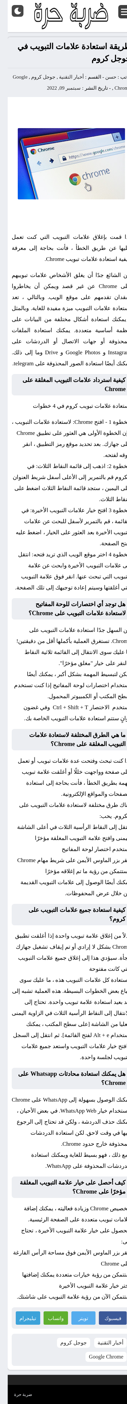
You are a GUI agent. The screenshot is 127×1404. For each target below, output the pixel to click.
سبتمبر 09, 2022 (56, 88)
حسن (103, 77)
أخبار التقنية (63, 77)
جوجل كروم (35, 77)
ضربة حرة (15, 1394)
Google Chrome (98, 1357)
